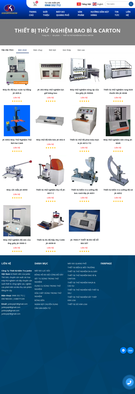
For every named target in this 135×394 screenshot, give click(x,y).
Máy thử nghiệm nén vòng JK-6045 (118, 141)
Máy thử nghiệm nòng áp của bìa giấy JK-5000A (84, 91)
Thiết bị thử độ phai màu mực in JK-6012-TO (84, 141)
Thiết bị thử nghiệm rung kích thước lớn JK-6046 (118, 91)
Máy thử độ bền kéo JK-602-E (50, 139)
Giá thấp (67, 50)
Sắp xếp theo (7, 50)
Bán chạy (37, 50)
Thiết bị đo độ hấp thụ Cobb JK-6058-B (51, 241)
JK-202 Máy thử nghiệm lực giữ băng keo (50, 91)
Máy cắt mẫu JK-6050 (17, 189)
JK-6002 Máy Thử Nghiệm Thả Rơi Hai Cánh (16, 141)
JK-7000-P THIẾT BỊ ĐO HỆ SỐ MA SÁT (84, 241)
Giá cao (81, 50)
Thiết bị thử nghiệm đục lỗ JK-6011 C (50, 191)
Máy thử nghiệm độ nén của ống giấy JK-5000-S (17, 241)
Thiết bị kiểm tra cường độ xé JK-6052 (118, 191)
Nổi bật (52, 50)
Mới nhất (22, 50)
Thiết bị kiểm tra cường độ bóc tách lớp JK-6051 (84, 191)
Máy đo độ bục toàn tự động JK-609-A (17, 91)
